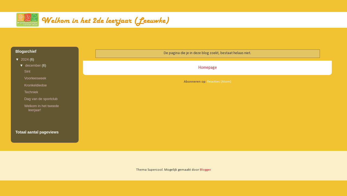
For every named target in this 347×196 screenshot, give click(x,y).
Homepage (207, 68)
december (33, 65)
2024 (25, 59)
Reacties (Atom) (219, 81)
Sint (27, 71)
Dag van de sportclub (40, 99)
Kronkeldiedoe (35, 85)
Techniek (31, 92)
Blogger (205, 170)
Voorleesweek (35, 78)
